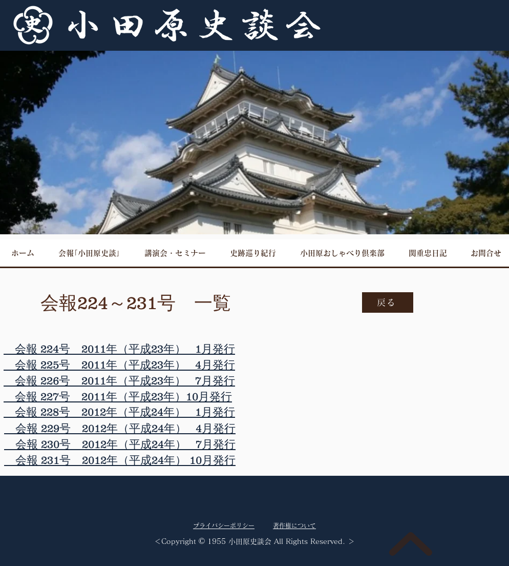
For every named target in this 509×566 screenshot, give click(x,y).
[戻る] (387, 302)
